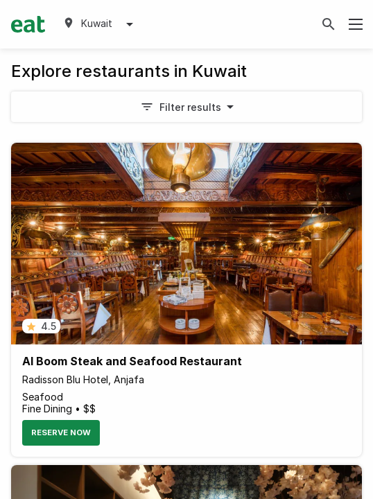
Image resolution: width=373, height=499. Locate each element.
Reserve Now (61, 432)
